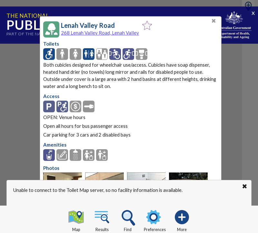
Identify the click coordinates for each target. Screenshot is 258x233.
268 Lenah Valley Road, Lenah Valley (100, 33)
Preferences (155, 219)
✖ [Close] (213, 20)
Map (76, 219)
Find (127, 219)
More (182, 219)
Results (102, 219)
